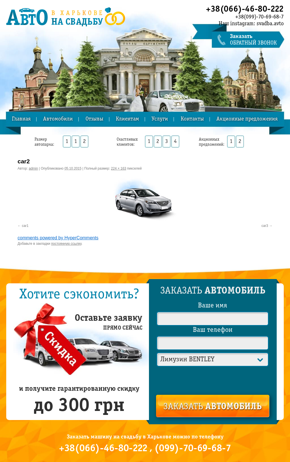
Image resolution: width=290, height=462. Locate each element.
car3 (264, 226)
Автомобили (58, 119)
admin (33, 168)
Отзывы (94, 119)
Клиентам (127, 119)
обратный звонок (257, 40)
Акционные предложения (247, 119)
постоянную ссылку (66, 244)
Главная (21, 119)
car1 (25, 226)
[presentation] (213, 379)
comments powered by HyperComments (58, 237)
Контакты (192, 119)
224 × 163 (118, 168)
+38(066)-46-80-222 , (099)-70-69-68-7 (145, 448)
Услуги (160, 119)
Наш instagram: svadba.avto (251, 23)
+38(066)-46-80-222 (245, 9)
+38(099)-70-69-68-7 (259, 17)
